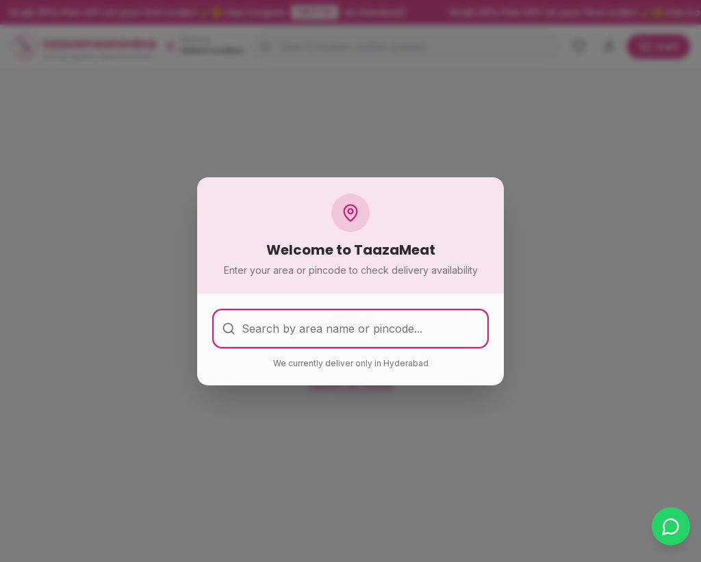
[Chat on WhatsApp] (671, 526)
